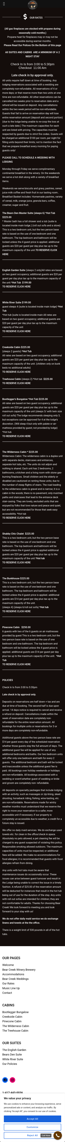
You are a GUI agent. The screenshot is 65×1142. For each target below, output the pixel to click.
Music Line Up (11, 988)
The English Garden (14, 1050)
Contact (7, 992)
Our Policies (9, 1063)
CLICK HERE (24, 286)
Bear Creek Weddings (15, 978)
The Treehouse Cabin (15, 1030)
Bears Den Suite (12, 1054)
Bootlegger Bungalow (15, 1012)
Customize (32, 1127)
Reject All (32, 1135)
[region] (32, 1117)
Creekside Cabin (12, 1016)
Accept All (32, 1119)
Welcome (8, 965)
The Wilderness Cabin (15, 1026)
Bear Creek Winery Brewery (18, 969)
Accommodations (13, 974)
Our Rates (8, 983)
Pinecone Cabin (12, 1021)
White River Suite (12, 1059)
